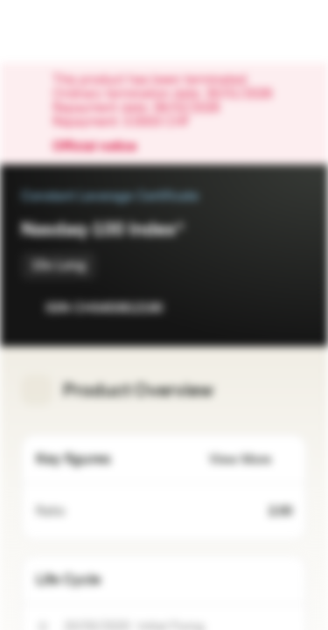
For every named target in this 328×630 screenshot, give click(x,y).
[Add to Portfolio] (289, 308)
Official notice (103, 147)
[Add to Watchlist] (254, 308)
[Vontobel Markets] (68, 31)
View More (250, 459)
